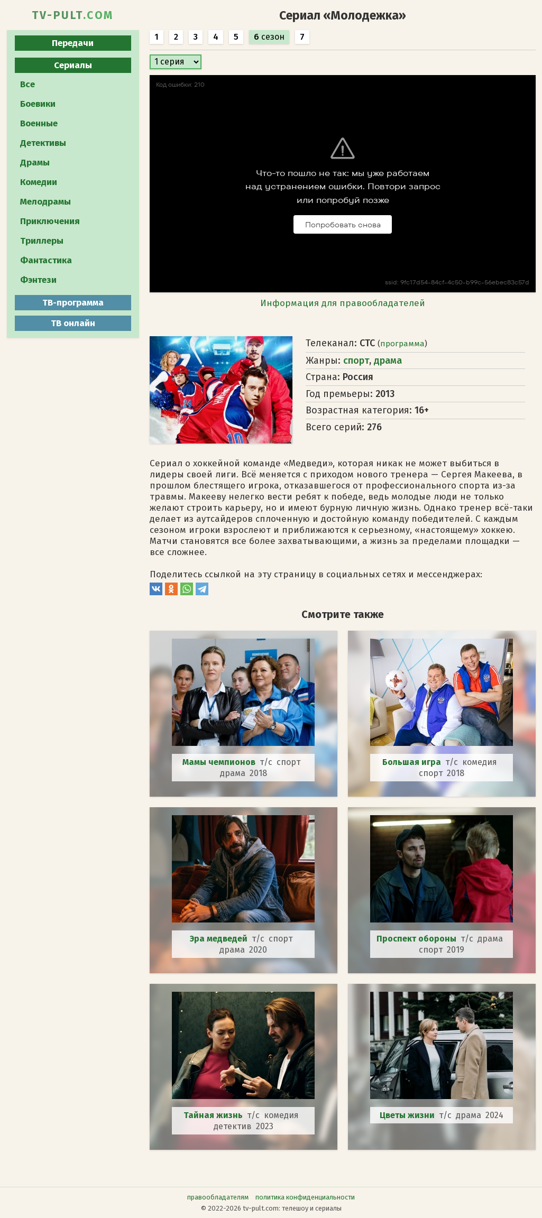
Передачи (73, 43)
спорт (356, 360)
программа (402, 343)
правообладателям (218, 1197)
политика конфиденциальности (305, 1197)
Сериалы (73, 65)
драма (388, 360)
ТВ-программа (73, 302)
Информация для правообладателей (342, 303)
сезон (269, 37)
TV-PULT (73, 15)
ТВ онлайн (73, 323)
